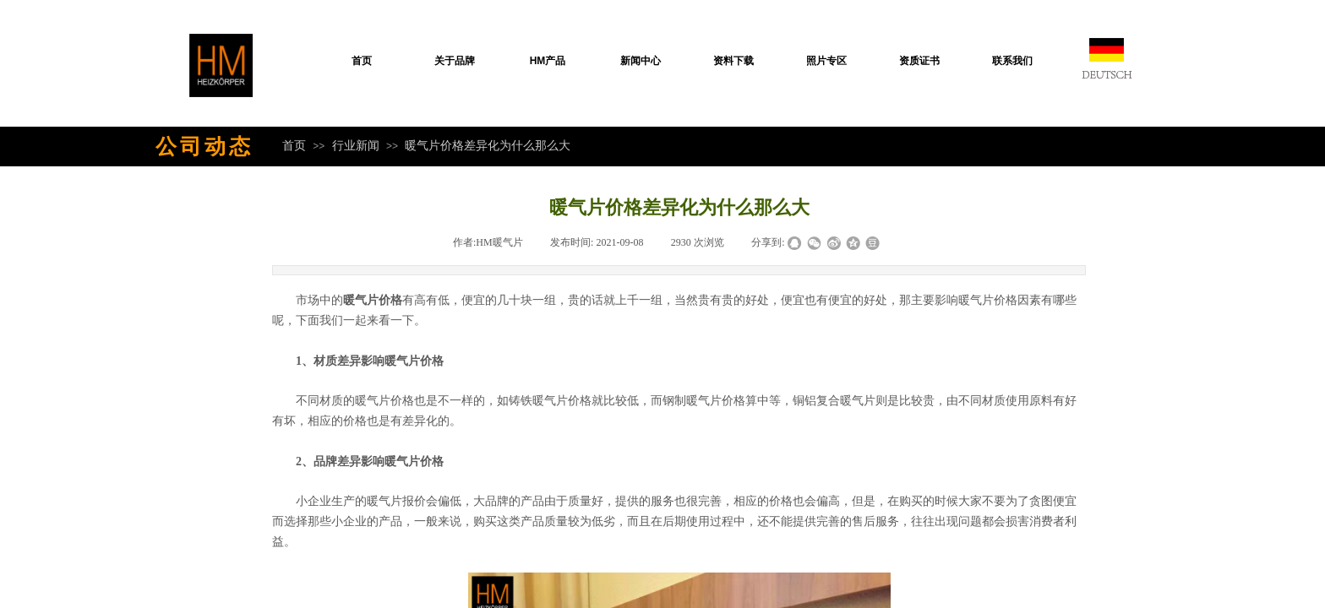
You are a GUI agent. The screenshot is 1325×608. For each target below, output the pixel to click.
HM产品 (548, 61)
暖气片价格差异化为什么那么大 (487, 145)
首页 (362, 61)
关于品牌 (454, 61)
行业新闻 (355, 145)
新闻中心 (640, 61)
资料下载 (733, 61)
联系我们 (1012, 61)
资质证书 (919, 61)
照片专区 (826, 61)
